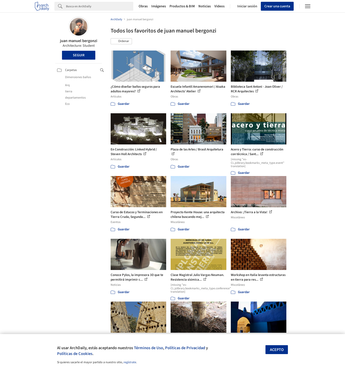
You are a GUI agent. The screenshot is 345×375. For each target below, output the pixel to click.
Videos (219, 6)
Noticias (204, 6)
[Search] (99, 6)
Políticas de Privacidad (185, 348)
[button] (121, 41)
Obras (143, 6)
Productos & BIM (182, 6)
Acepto (277, 350)
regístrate (130, 362)
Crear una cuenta (277, 6)
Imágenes (158, 6)
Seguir (78, 55)
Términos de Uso (148, 348)
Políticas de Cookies (74, 354)
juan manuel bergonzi (78, 41)
